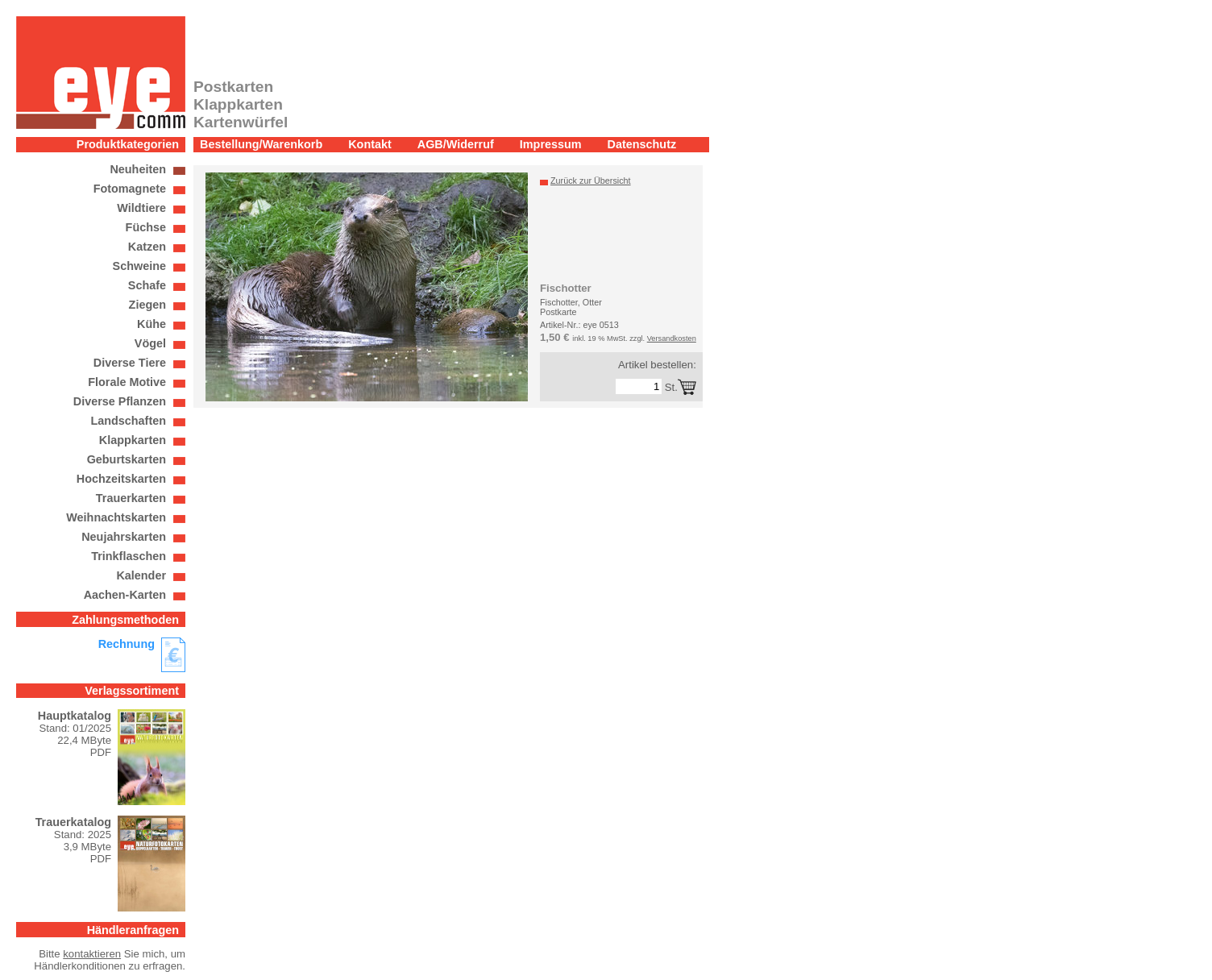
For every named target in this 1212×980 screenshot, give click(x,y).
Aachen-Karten (125, 594)
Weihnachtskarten (116, 517)
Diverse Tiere (129, 362)
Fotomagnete (129, 188)
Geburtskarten (126, 459)
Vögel (150, 343)
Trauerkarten (131, 498)
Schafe (147, 285)
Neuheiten (138, 169)
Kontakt (370, 144)
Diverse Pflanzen (119, 401)
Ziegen (147, 304)
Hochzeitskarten (121, 478)
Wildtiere (141, 207)
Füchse (146, 227)
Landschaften (128, 420)
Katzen (147, 246)
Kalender (141, 575)
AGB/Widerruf (455, 144)
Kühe (151, 324)
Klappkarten (132, 440)
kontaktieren (92, 954)
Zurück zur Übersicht (590, 180)
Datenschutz (642, 144)
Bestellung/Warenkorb (261, 144)
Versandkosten (671, 338)
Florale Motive (127, 382)
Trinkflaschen (128, 556)
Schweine (139, 266)
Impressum (551, 144)
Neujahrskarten (123, 536)
